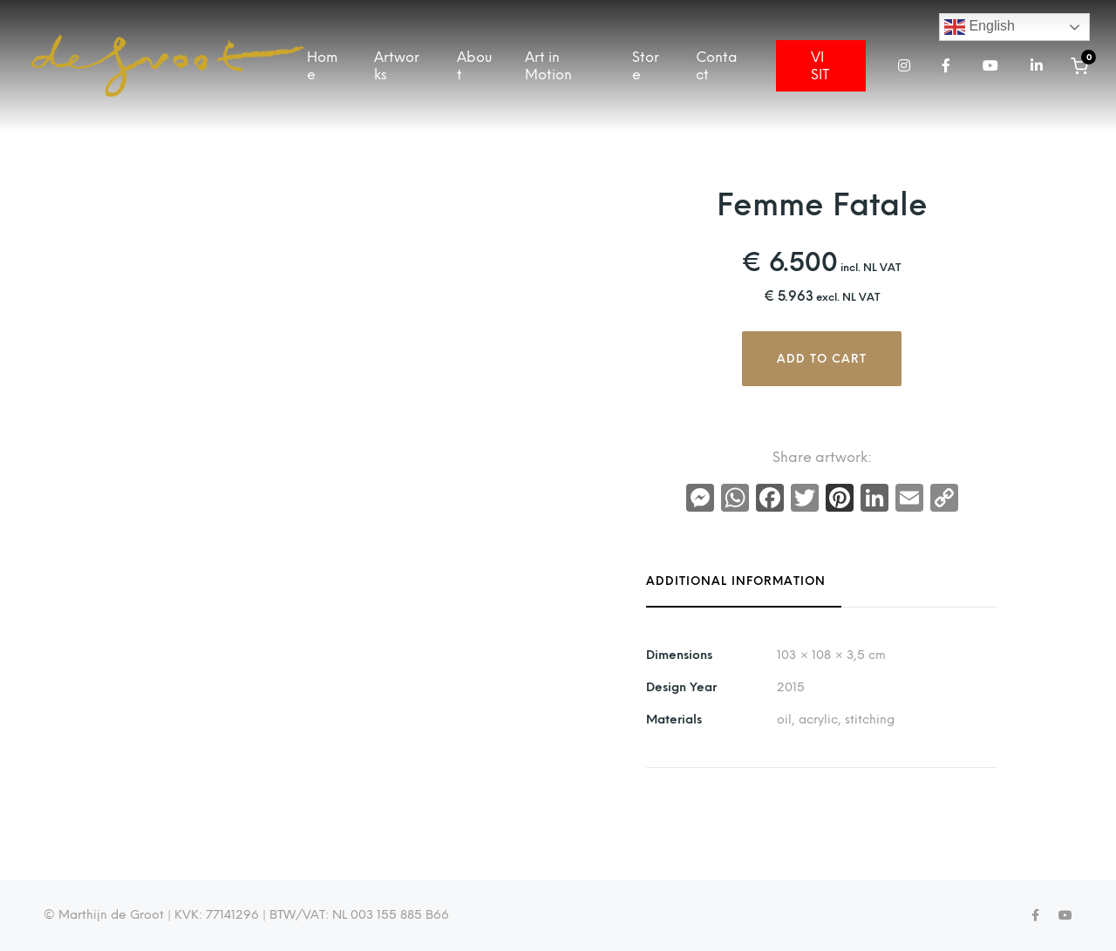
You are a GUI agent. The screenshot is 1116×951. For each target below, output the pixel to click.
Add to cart (822, 358)
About (474, 65)
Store (645, 65)
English (979, 27)
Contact (717, 65)
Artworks (396, 65)
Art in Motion (548, 65)
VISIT (820, 65)
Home (322, 65)
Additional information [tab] (736, 581)
